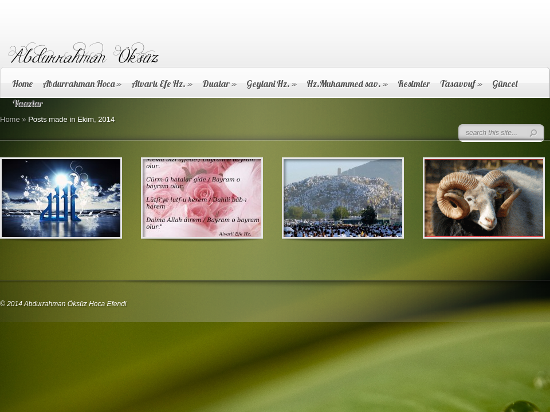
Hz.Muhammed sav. (347, 83)
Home (22, 83)
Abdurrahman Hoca (81, 83)
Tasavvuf (461, 83)
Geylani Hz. (271, 83)
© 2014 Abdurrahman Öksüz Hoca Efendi (63, 304)
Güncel (504, 83)
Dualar (219, 83)
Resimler (414, 83)
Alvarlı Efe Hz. (161, 83)
